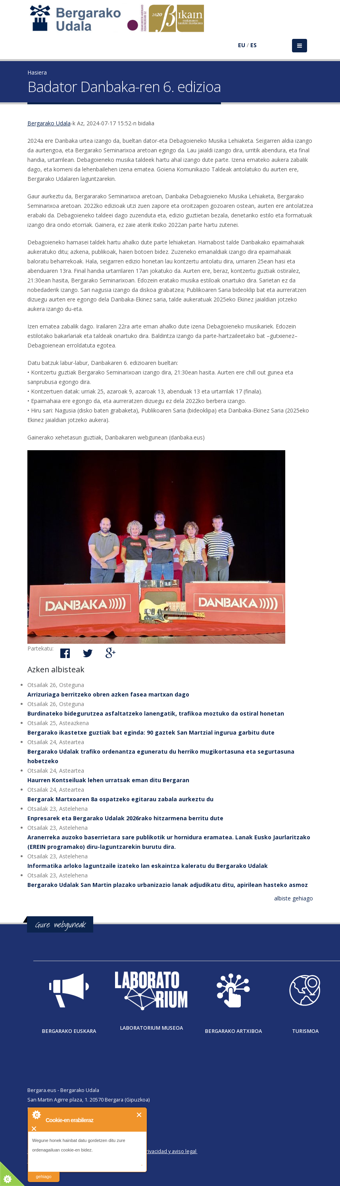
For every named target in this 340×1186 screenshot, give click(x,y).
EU (241, 45)
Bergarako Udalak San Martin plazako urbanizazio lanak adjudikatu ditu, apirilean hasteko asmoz (167, 885)
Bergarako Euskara (69, 1031)
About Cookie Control (36, 1114)
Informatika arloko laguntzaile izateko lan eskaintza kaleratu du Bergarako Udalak (147, 865)
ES (253, 45)
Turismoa (305, 1031)
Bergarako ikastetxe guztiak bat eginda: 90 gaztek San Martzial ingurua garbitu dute (151, 732)
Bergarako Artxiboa (233, 1031)
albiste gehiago (293, 898)
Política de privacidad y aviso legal (156, 1151)
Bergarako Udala (49, 123)
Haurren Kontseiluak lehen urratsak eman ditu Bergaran (108, 780)
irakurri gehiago (43, 1171)
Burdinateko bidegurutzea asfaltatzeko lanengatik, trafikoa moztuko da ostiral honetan (155, 713)
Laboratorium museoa (151, 1028)
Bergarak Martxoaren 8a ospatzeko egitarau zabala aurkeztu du (120, 799)
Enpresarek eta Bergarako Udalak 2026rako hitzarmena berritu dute (125, 818)
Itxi (139, 1114)
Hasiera (37, 72)
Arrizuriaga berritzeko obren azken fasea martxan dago (108, 694)
